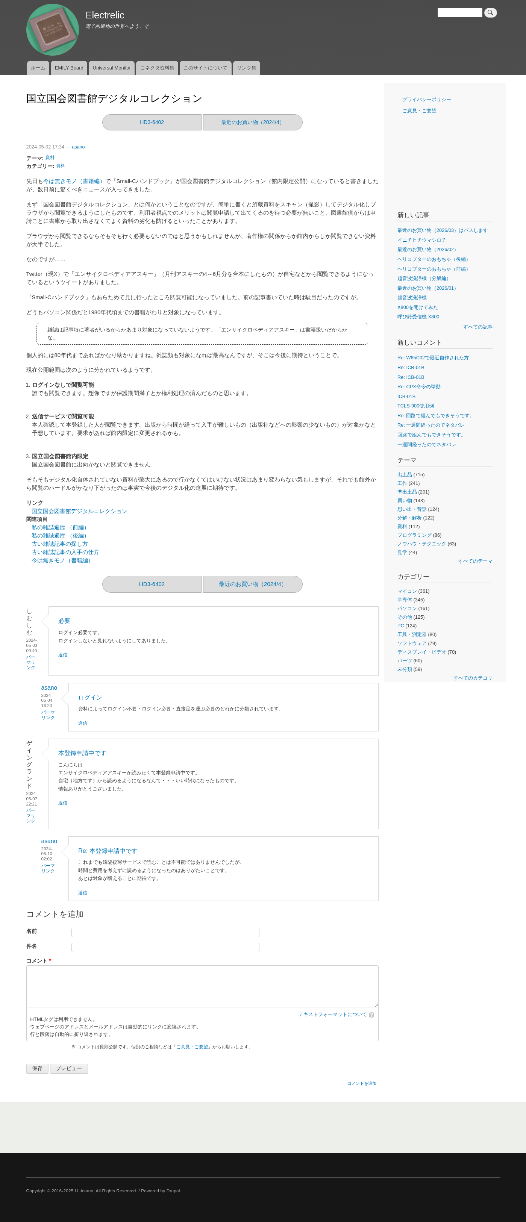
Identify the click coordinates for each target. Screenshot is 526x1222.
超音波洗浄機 (412, 297)
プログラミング (414, 535)
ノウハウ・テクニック (421, 544)
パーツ (404, 660)
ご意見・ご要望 (192, 1047)
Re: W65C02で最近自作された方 (433, 357)
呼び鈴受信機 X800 (418, 317)
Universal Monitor (112, 68)
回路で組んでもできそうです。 (431, 435)
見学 (402, 552)
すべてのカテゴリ (473, 678)
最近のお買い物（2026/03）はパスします (442, 230)
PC (400, 625)
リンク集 (246, 68)
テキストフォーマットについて (333, 1014)
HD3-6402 (152, 122)
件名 (31, 946)
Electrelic (104, 15)
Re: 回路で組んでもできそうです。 (435, 415)
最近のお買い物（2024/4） (253, 122)
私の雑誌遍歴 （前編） (60, 527)
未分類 (404, 669)
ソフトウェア (412, 643)
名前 (31, 931)
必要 (64, 621)
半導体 (404, 600)
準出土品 (407, 492)
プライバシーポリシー (426, 99)
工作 (402, 483)
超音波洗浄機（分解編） (424, 278)
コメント (36, 961)
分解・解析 (409, 518)
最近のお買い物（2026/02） (428, 249)
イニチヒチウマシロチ (421, 240)
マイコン (407, 591)
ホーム (38, 68)
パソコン (407, 608)
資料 (50, 157)
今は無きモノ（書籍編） (74, 181)
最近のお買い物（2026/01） (428, 288)
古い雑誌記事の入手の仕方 (65, 552)
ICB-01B (406, 396)
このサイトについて (205, 68)
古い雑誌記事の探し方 (60, 544)
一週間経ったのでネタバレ (426, 444)
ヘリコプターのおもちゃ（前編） (434, 269)
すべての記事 (478, 327)
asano (78, 147)
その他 (404, 617)
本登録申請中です (82, 753)
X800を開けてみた (417, 307)
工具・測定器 (412, 634)
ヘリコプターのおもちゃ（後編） (434, 259)
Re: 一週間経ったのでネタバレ (431, 425)
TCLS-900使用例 (415, 406)
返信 (62, 654)
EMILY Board (69, 68)
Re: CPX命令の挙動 (419, 386)
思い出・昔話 (412, 509)
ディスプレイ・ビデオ (421, 652)
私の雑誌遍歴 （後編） (60, 536)
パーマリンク (30, 662)
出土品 (404, 474)
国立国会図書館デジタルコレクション (79, 511)
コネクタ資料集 (157, 68)
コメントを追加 (361, 1083)
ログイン (90, 697)
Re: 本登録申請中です (107, 851)
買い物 (404, 500)
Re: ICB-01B (410, 367)
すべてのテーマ (475, 561)
